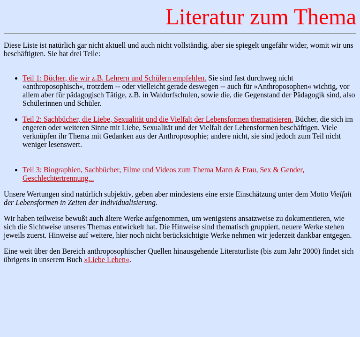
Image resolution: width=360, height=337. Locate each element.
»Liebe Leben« (106, 260)
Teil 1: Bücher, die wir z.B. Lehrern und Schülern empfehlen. (114, 78)
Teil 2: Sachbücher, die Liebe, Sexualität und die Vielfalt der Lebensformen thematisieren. (157, 119)
